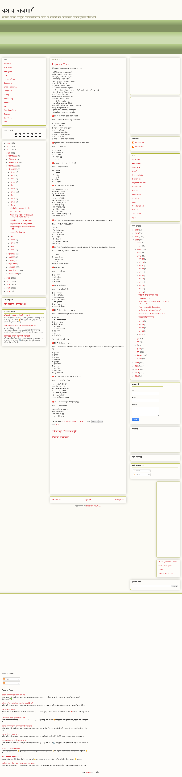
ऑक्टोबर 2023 (13, 163)
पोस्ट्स (137, 471)
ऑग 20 (13, 189)
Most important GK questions (21, 220)
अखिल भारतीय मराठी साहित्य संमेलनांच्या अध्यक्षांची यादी (17, 703)
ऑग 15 (13, 202)
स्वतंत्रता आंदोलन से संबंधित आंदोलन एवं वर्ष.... (153, 314)
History (6, 95)
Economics (8, 83)
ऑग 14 (13, 205)
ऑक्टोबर (140, 249)
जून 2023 (11, 257)
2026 (9, 143)
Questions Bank (10, 110)
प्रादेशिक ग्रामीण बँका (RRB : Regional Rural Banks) (19, 763)
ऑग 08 (13, 243)
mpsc (6, 106)
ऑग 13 (13, 236)
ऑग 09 (13, 240)
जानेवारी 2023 (13, 274)
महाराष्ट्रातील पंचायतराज (17, 232)
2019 (9, 288)
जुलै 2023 (12, 254)
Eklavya (161, 569)
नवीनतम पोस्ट (57, 500)
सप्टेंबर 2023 (12, 166)
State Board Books (165, 573)
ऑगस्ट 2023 (12, 169)
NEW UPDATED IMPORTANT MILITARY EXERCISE (21, 216)
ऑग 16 (13, 199)
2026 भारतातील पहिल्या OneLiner (12, 757)
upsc (57, 425)
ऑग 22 (13, 185)
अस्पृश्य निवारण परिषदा (8, 709)
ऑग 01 (13, 250)
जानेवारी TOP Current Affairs (11, 749)
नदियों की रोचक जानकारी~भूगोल (20, 208)
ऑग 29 (13, 175)
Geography (8, 91)
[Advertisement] (76, 37)
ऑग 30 (13, 172)
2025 (9, 146)
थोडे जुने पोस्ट (119, 500)
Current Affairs (9, 79)
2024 (9, 150)
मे (137, 345)
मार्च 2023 (12, 267)
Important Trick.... (16, 211)
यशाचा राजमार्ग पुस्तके (165, 566)
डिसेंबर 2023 (12, 156)
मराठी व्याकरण (8, 68)
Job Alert (7, 102)
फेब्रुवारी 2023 (13, 270)
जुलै (138, 339)
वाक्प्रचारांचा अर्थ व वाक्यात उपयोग (11, 734)
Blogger (88, 772)
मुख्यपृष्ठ (88, 500)
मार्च (138, 352)
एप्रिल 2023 (12, 264)
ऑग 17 (13, 195)
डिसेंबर (139, 243)
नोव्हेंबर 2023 (12, 159)
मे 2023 (11, 261)
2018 (9, 291)
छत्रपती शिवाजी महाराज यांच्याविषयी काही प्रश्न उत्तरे (20, 326)
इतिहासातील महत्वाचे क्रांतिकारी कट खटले (17, 315)
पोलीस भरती (7, 64)
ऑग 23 (13, 182)
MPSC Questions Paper (167, 562)
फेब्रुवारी (140, 355)
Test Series (8, 118)
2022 (9, 278)
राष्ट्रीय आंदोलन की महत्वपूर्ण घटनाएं (21, 224)
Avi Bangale (139, 142)
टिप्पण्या (137, 475)
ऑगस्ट (139, 256)
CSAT (6, 75)
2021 (9, 281)
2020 (9, 285)
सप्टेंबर (139, 253)
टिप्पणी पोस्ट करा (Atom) (93, 506)
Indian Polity (8, 99)
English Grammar (10, 87)
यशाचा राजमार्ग (18, 10)
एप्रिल (139, 349)
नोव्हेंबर (139, 246)
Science (7, 114)
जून (138, 342)
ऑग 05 (13, 246)
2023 (9, 153)
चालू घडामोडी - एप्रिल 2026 (15, 304)
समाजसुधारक (8, 71)
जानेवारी (139, 359)
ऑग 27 (13, 179)
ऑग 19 (13, 192)
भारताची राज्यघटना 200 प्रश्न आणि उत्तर (13, 695)
